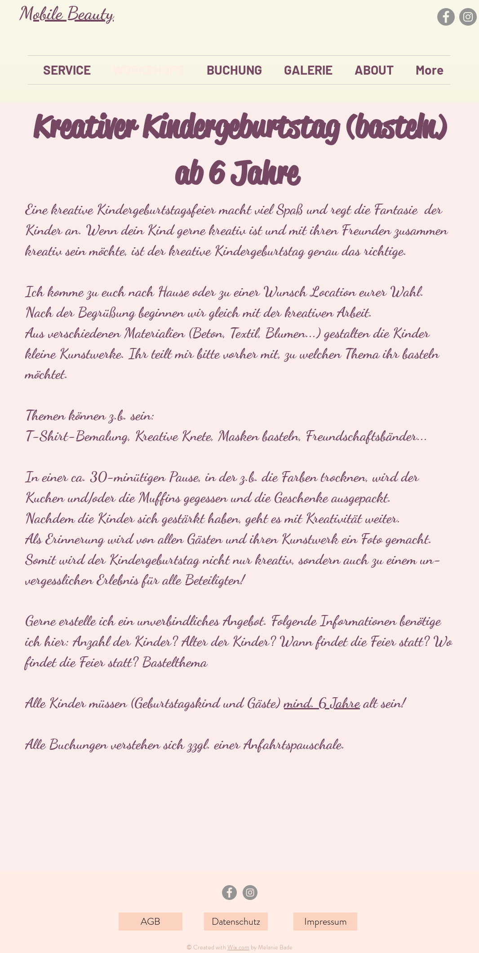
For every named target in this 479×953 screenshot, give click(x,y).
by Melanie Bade (271, 947)
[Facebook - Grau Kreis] (229, 892)
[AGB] (150, 922)
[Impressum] (325, 922)
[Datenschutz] (236, 922)
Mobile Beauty (66, 13)
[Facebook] (446, 17)
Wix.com (238, 947)
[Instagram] (468, 17)
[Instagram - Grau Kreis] (250, 892)
